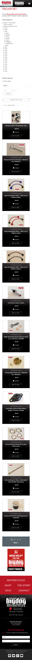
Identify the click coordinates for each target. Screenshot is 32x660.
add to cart (15, 135)
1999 (6, 28)
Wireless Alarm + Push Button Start (16, 125)
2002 (6, 47)
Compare (16, 132)
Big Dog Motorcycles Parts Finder (16, 14)
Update (8, 93)
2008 (6, 57)
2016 (6, 64)
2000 (6, 29)
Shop (8, 585)
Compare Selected (16, 99)
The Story (24, 585)
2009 (6, 59)
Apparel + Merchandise (9, 22)
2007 (6, 55)
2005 (6, 52)
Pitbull (7, 40)
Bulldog (8, 35)
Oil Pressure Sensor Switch (16, 303)
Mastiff (7, 38)
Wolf (7, 45)
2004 (6, 50)
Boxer (7, 33)
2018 (6, 67)
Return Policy (10, 652)
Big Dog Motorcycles (16, 630)
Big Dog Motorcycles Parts (10, 26)
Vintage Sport (9, 43)
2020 (6, 71)
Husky (7, 36)
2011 (6, 62)
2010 (6, 61)
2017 (6, 66)
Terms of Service (20, 652)
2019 (6, 69)
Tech (8, 590)
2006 (6, 54)
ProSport (8, 41)
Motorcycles (16, 580)
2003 (6, 48)
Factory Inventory (7, 24)
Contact (24, 590)
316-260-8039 (17, 624)
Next (16, 543)
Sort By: (5, 105)
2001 (6, 31)
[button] (16, 85)
